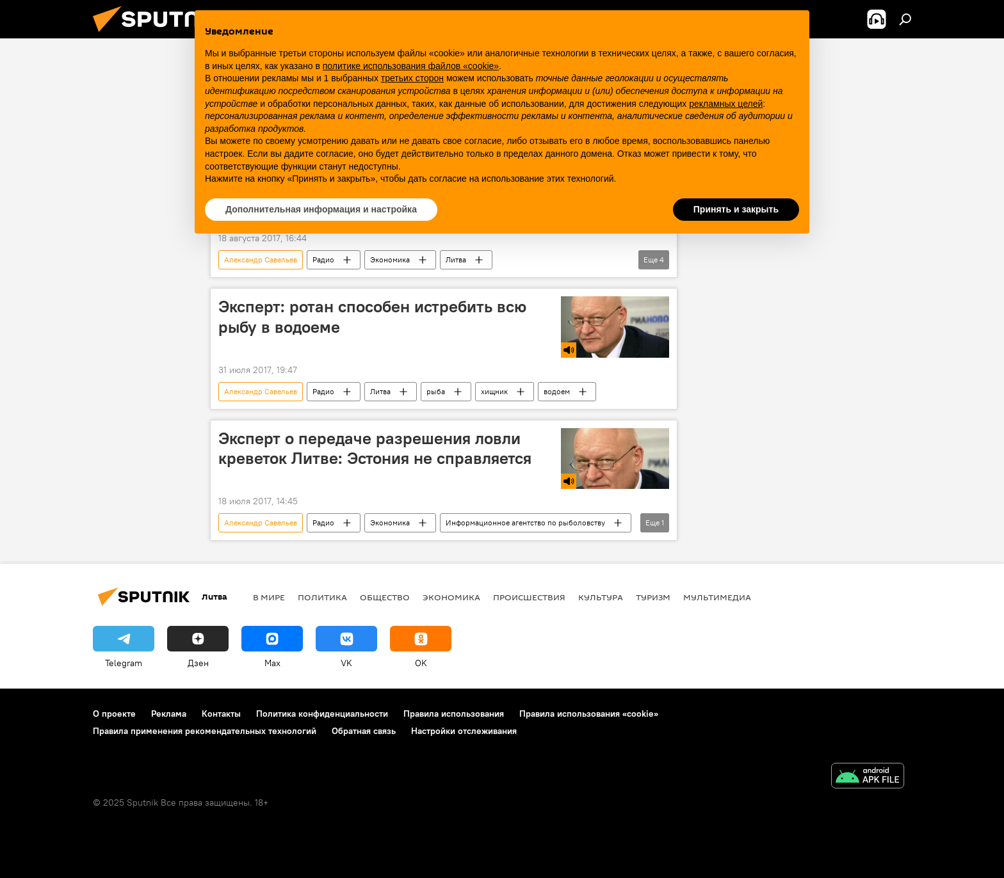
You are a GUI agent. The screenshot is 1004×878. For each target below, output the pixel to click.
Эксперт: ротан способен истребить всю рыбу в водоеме (372, 316)
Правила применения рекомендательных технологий (204, 731)
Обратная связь (364, 731)
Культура (600, 597)
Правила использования (453, 713)
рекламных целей (726, 104)
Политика (322, 597)
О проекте (114, 713)
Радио (323, 259)
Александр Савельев (260, 259)
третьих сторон (412, 78)
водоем (557, 391)
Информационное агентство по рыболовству (525, 522)
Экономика (390, 259)
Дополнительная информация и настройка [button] (321, 209)
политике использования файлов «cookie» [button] (411, 66)
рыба (435, 391)
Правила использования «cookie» (588, 713)
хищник (494, 391)
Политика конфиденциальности (322, 713)
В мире (269, 597)
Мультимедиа (717, 597)
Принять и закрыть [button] (736, 209)
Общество (385, 597)
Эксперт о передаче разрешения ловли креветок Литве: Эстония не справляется (374, 448)
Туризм (653, 597)
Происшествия (529, 597)
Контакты (221, 713)
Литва (456, 259)
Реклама (168, 713)
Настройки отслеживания (464, 731)
